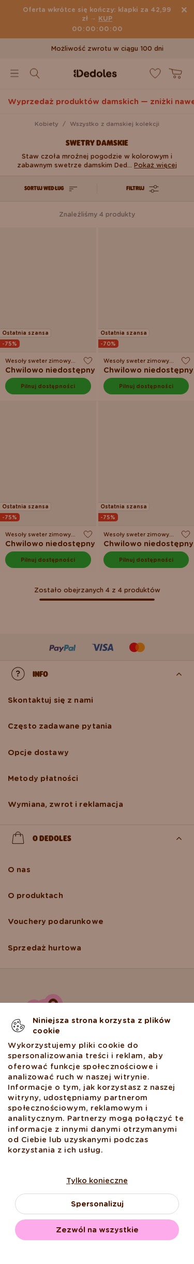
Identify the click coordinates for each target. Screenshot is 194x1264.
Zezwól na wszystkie (97, 1230)
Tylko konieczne (97, 1180)
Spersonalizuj (97, 1204)
